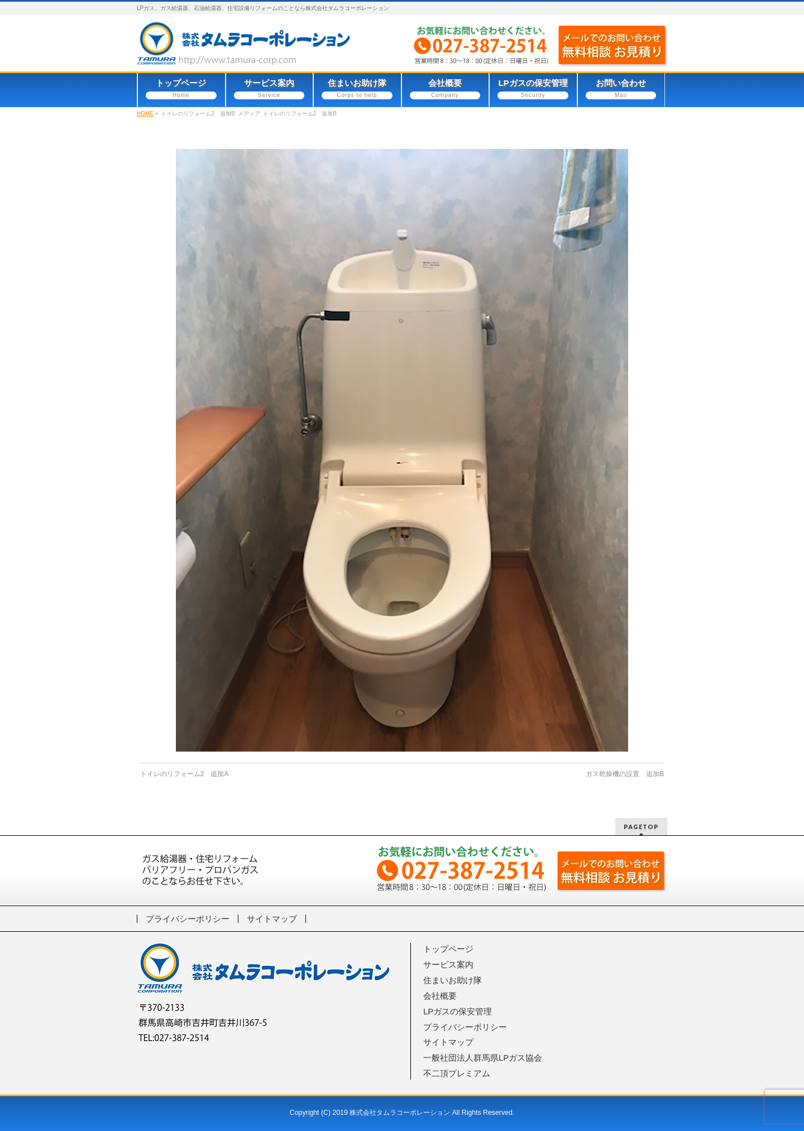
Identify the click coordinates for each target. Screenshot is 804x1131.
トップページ (448, 949)
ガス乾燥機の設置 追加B (625, 774)
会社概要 (440, 995)
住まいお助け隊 (452, 980)
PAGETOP (641, 826)
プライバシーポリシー (187, 919)
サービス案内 (448, 964)
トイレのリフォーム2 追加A (184, 774)
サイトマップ (272, 919)
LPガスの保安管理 (457, 1011)
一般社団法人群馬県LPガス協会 (482, 1057)
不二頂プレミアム (456, 1073)
